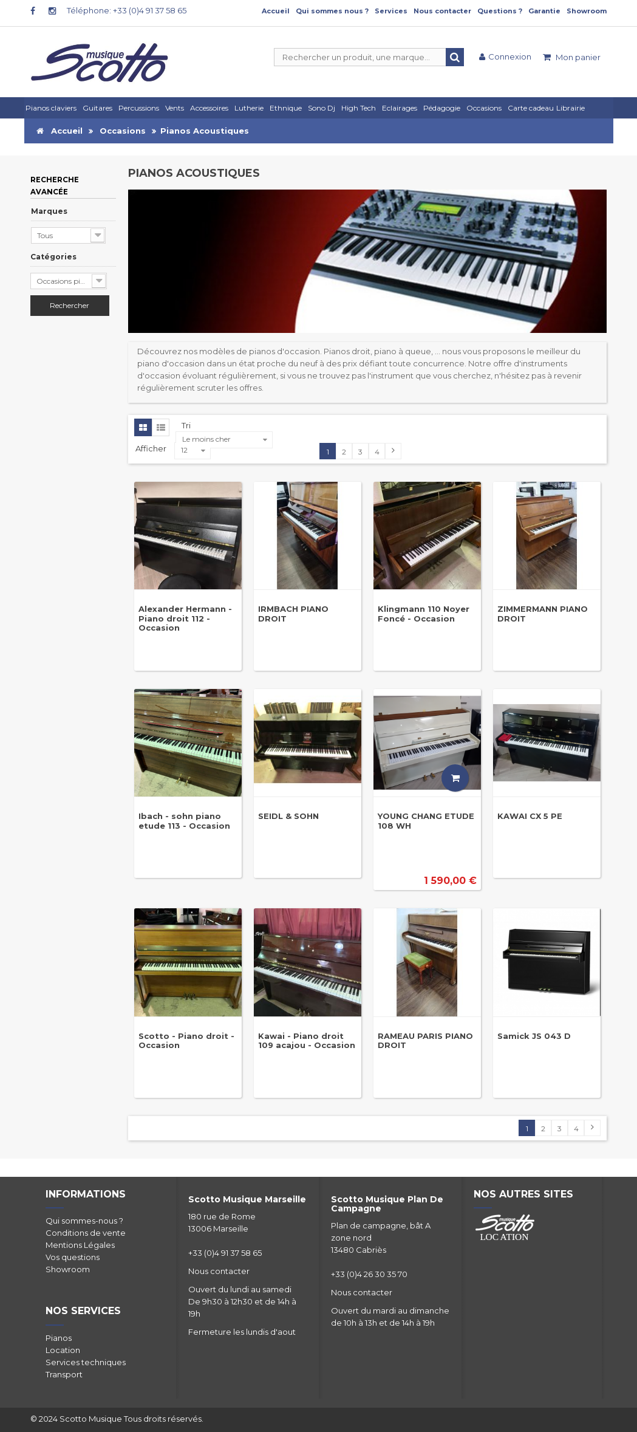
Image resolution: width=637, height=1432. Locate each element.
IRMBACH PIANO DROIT (293, 613)
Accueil (276, 11)
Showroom (587, 11)
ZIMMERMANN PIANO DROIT (542, 613)
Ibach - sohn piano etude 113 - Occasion (184, 820)
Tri (186, 425)
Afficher (151, 448)
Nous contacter (442, 11)
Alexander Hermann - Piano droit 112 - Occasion (185, 618)
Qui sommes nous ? (332, 11)
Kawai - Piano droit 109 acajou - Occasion (306, 1040)
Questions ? (499, 11)
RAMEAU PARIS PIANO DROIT (425, 1040)
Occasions (123, 130)
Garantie (544, 11)
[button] (401, 107)
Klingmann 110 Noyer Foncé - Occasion (423, 613)
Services (391, 11)
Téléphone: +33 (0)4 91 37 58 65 (126, 10)
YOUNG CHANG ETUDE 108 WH (426, 820)
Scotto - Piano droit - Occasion (186, 1040)
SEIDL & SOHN (288, 816)
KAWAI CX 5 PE (529, 816)
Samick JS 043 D (534, 1036)
